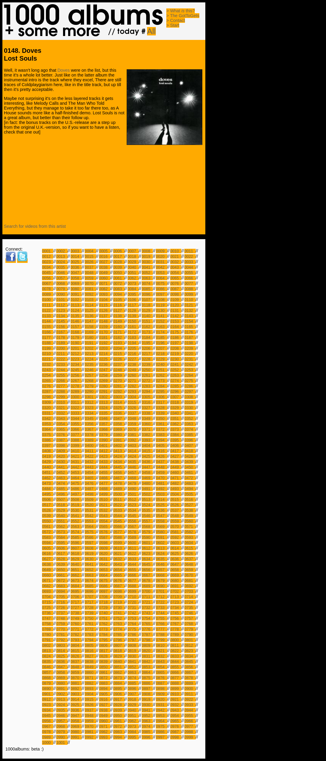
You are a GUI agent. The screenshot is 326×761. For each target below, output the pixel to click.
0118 (147, 305)
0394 (161, 440)
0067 (47, 283)
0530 (76, 510)
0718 (104, 602)
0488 (104, 488)
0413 (118, 451)
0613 (161, 548)
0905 (104, 694)
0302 (104, 397)
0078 (47, 289)
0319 (189, 402)
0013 (61, 256)
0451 (47, 472)
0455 (104, 472)
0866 (175, 672)
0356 (90, 424)
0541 (76, 515)
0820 (147, 650)
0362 (175, 424)
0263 (175, 375)
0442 (76, 467)
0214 (104, 353)
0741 (118, 613)
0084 (133, 289)
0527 (189, 505)
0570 (175, 526)
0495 (47, 494)
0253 (189, 370)
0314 (118, 402)
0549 (189, 515)
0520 (90, 505)
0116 (118, 305)
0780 (47, 634)
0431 (76, 461)
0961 (118, 721)
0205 (133, 348)
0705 (61, 596)
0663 (90, 575)
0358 (118, 424)
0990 (61, 737)
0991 (76, 737)
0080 (76, 289)
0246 (90, 370)
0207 (161, 348)
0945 (47, 715)
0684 (76, 586)
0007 (133, 251)
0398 (61, 445)
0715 (47, 602)
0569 (161, 526)
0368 (104, 429)
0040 (133, 267)
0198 (189, 343)
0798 (147, 640)
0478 (118, 483)
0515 (175, 499)
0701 (161, 591)
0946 (61, 715)
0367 (90, 429)
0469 (147, 478)
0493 (175, 488)
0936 (76, 710)
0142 (175, 316)
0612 (147, 548)
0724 (189, 602)
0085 (147, 289)
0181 (104, 337)
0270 (118, 380)
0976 (175, 726)
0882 (90, 683)
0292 (118, 391)
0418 (189, 451)
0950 (118, 715)
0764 (133, 623)
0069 (76, 283)
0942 (161, 710)
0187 (189, 337)
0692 (189, 586)
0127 (118, 310)
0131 (175, 310)
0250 (147, 370)
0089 (47, 294)
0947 (76, 715)
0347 (118, 418)
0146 (76, 321)
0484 (47, 488)
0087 (175, 289)
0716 (61, 602)
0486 (76, 488)
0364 (47, 429)
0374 (189, 429)
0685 (90, 586)
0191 (90, 343)
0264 (189, 375)
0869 (61, 677)
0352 (189, 418)
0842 (147, 661)
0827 (90, 656)
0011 (189, 251)
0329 (175, 407)
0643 (118, 564)
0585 (76, 537)
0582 (189, 532)
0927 (104, 704)
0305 (147, 397)
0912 (47, 699)
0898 (161, 688)
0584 (61, 537)
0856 (189, 667)
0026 (90, 262)
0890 (47, 688)
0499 (104, 494)
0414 (133, 451)
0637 (189, 559)
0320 (47, 407)
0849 (90, 667)
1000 (47, 742)
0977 (189, 726)
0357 (104, 424)
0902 (61, 694)
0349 (147, 418)
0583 (47, 537)
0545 (133, 515)
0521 (104, 505)
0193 (118, 343)
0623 (147, 553)
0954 (175, 715)
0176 (189, 332)
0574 (76, 532)
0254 (47, 375)
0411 (90, 451)
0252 (175, 370)
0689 (147, 586)
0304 (133, 397)
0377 (76, 434)
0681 (189, 580)
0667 (147, 575)
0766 (161, 623)
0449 (175, 467)
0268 (90, 380)
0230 (175, 359)
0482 (175, 483)
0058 (76, 278)
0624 (161, 553)
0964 (161, 721)
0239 (147, 364)
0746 (189, 613)
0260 (133, 375)
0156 (61, 326)
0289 (76, 391)
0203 (104, 348)
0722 (161, 602)
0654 (118, 569)
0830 (133, 656)
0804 (76, 645)
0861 (104, 672)
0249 (133, 370)
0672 (61, 580)
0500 (118, 494)
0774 (118, 629)
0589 (133, 537)
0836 (61, 661)
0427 (175, 456)
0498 (90, 494)
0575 (90, 532)
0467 (118, 478)
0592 (175, 537)
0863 (133, 672)
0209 (189, 348)
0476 (90, 483)
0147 (90, 321)
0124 (76, 310)
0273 (161, 380)
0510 (104, 499)
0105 (118, 299)
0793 (76, 640)
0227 (133, 359)
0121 (189, 305)
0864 (147, 672)
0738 (76, 613)
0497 (76, 494)
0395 (175, 440)
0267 (76, 380)
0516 (189, 499)
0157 (76, 326)
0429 (47, 461)
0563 (76, 526)
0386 (47, 440)
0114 (90, 305)
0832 (161, 656)
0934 (47, 710)
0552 (76, 521)
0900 (189, 688)
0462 (47, 478)
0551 (61, 521)
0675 (104, 580)
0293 (133, 391)
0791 (47, 640)
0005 (104, 251)
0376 (61, 434)
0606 (61, 548)
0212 (76, 353)
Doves (63, 70)
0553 (90, 521)
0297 (189, 391)
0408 (47, 451)
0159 (104, 326)
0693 (47, 591)
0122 (47, 310)
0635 (161, 559)
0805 (90, 645)
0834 (189, 656)
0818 (118, 650)
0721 (147, 602)
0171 (118, 332)
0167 (61, 332)
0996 (147, 737)
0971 (104, 726)
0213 (90, 353)
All (151, 31)
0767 (175, 623)
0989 (47, 737)
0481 (161, 483)
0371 (147, 429)
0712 (161, 596)
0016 (104, 256)
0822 (175, 650)
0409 (61, 451)
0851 (118, 667)
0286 (189, 386)
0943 (175, 710)
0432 (90, 461)
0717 (76, 602)
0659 (189, 569)
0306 (161, 397)
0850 (104, 667)
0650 (61, 569)
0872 (104, 677)
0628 (61, 559)
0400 (90, 445)
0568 (147, 526)
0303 (118, 397)
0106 (133, 299)
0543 (104, 515)
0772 (90, 629)
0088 (189, 289)
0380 (118, 434)
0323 (90, 407)
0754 (147, 618)
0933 (189, 704)
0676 (118, 580)
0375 (47, 434)
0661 (61, 575)
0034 (47, 267)
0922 (189, 699)
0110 (189, 299)
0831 (147, 656)
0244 (61, 370)
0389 (90, 440)
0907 (133, 694)
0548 (175, 515)
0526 (175, 505)
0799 (161, 640)
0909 (161, 694)
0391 (118, 440)
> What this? (180, 10)
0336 (118, 413)
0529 (61, 510)
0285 (175, 386)
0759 (61, 623)
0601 (147, 542)
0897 (147, 688)
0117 (133, 305)
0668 (161, 575)
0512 (133, 499)
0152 (161, 321)
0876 (161, 677)
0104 (104, 299)
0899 (175, 688)
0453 (76, 472)
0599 (118, 542)
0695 (76, 591)
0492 (161, 488)
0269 (104, 380)
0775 (133, 629)
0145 (61, 321)
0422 (90, 456)
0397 (47, 445)
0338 (147, 413)
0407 (189, 445)
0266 (61, 380)
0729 (104, 607)
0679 (161, 580)
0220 (189, 353)
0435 (133, 461)
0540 (61, 515)
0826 (76, 656)
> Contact (175, 20)
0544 (118, 515)
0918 (133, 699)
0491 (147, 488)
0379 (104, 434)
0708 (104, 596)
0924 (61, 704)
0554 (104, 521)
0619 (90, 553)
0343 (61, 418)
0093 (104, 294)
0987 (175, 731)
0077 (189, 283)
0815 (76, 650)
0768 (189, 623)
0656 (147, 569)
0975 (161, 726)
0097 (161, 294)
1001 (61, 742)
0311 (76, 402)
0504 (175, 494)
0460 (175, 472)
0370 (133, 429)
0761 (90, 623)
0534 (133, 510)
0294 (147, 391)
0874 (133, 677)
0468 (133, 478)
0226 (118, 359)
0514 (161, 499)
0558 (161, 521)
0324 (104, 407)
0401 (104, 445)
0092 (90, 294)
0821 (161, 650)
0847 (61, 667)
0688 (133, 586)
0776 (147, 629)
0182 (118, 337)
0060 (104, 278)
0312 (90, 402)
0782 (76, 634)
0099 (189, 294)
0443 (90, 467)
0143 (189, 316)
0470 (161, 478)
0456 (118, 472)
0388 (76, 440)
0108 (161, 299)
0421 (76, 456)
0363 (189, 424)
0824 (47, 656)
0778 (175, 629)
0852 (133, 667)
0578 (133, 532)
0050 (118, 272)
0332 (61, 413)
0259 (118, 375)
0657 (161, 569)
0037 (90, 267)
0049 (104, 272)
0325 (118, 407)
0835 (47, 661)
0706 (76, 596)
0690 (161, 586)
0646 (161, 564)
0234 (76, 364)
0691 (175, 586)
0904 (90, 694)
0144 (47, 321)
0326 (133, 407)
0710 (133, 596)
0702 (175, 591)
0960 (104, 721)
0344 (76, 418)
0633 (133, 559)
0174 (161, 332)
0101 (61, 299)
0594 (47, 542)
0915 (90, 699)
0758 (47, 623)
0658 (175, 569)
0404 (147, 445)
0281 (118, 386)
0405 (161, 445)
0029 (133, 262)
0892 (76, 688)
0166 (47, 332)
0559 (175, 521)
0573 (61, 532)
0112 (61, 305)
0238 (133, 364)
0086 (161, 289)
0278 (76, 386)
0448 (161, 467)
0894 (104, 688)
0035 (61, 267)
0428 (189, 456)
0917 (118, 699)
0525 (161, 505)
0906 (118, 694)
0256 (76, 375)
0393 (147, 440)
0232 (47, 364)
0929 (133, 704)
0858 (61, 672)
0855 (175, 667)
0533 (118, 510)
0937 (90, 710)
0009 (161, 251)
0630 (90, 559)
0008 (147, 251)
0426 (161, 456)
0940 (133, 710)
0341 (189, 413)
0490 (133, 488)
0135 (76, 316)
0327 (147, 407)
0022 (189, 256)
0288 (61, 391)
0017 (118, 256)
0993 (104, 737)
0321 (61, 407)
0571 (189, 526)
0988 (189, 731)
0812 (189, 645)
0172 (133, 332)
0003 (76, 251)
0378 (90, 434)
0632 (118, 559)
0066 (189, 278)
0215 (118, 353)
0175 (175, 332)
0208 (175, 348)
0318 (175, 402)
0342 (47, 418)
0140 (147, 316)
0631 (104, 559)
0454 (90, 472)
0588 (118, 537)
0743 (147, 613)
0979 (61, 731)
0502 (147, 494)
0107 (147, 299)
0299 (61, 397)
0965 (175, 721)
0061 (118, 278)
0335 (104, 413)
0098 (175, 294)
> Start (172, 25)
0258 (104, 375)
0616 (47, 553)
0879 (47, 683)
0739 (90, 613)
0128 (133, 310)
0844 (175, 661)
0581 (175, 532)
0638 (47, 564)
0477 (104, 483)
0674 (90, 580)
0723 (175, 602)
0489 (118, 488)
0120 (175, 305)
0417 (175, 451)
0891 (61, 688)
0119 (161, 305)
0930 (147, 704)
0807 (118, 645)
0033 (189, 262)
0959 (90, 721)
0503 (161, 494)
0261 (147, 375)
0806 (104, 645)
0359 (133, 424)
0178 (61, 337)
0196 (161, 343)
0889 (189, 683)
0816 (90, 650)
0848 (76, 667)
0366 (76, 429)
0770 (61, 629)
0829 (118, 656)
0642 (104, 564)
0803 (61, 645)
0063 (147, 278)
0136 (90, 316)
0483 (189, 483)
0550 (47, 521)
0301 (90, 397)
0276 (47, 386)
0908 (147, 694)
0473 (47, 483)
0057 (61, 278)
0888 (175, 683)
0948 (90, 715)
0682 (47, 586)
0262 (161, 375)
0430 (61, 461)
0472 (189, 478)
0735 (189, 607)
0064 (161, 278)
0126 (104, 310)
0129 (147, 310)
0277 (61, 386)
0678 (147, 580)
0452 (61, 472)
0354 (61, 424)
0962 (133, 721)
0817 (104, 650)
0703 (189, 591)
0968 (61, 726)
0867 (189, 672)
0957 (61, 721)
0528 (47, 510)
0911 (189, 694)
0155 (47, 326)
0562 (61, 526)
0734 (175, 607)
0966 (189, 721)
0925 (76, 704)
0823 (189, 650)
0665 (118, 575)
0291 (104, 391)
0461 (189, 472)
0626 (189, 553)
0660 (47, 575)
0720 (133, 602)
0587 (104, 537)
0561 (47, 526)
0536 (161, 510)
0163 (161, 326)
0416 (161, 451)
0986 (161, 731)
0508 (76, 499)
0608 (90, 548)
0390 (104, 440)
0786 (133, 634)
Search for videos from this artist (35, 226)
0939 (118, 710)
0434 (118, 461)
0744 (161, 613)
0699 (133, 591)
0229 (161, 359)
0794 (90, 640)
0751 (104, 618)
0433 (104, 461)
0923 (47, 704)
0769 (47, 629)
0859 (76, 672)
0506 (47, 499)
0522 (118, 505)
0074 (147, 283)
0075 (161, 283)
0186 (175, 337)
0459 (161, 472)
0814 (61, 650)
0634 (147, 559)
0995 (133, 737)
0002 (61, 251)
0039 (118, 267)
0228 (147, 359)
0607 (76, 548)
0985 (147, 731)
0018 (133, 256)
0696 (90, 591)
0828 (104, 656)
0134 (61, 316)
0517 (47, 505)
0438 (175, 461)
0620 (104, 553)
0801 (189, 640)
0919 (147, 699)
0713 (175, 596)
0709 (118, 596)
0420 (61, 456)
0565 (104, 526)
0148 (104, 321)
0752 (118, 618)
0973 (133, 726)
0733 (161, 607)
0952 (147, 715)
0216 (133, 353)
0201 (76, 348)
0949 (104, 715)
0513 (147, 499)
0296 (175, 391)
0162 (147, 326)
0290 (90, 391)
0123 (61, 310)
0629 (76, 559)
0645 (147, 564)
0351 (175, 418)
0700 (147, 591)
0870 (76, 677)
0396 (189, 440)
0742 (133, 613)
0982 (104, 731)
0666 (133, 575)
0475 (76, 483)
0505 (189, 494)
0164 (175, 326)
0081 (90, 289)
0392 (133, 440)
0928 (118, 704)
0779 (189, 629)
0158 (90, 326)
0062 (133, 278)
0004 (90, 251)
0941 (147, 710)
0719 (118, 602)
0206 (147, 348)
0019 (147, 256)
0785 (118, 634)
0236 (104, 364)
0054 (175, 272)
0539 (47, 515)
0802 (47, 645)
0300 (76, 397)
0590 (147, 537)
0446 (133, 467)
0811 (175, 645)
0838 (90, 661)
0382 (147, 434)
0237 (118, 364)
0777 (161, 629)
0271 (133, 380)
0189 (61, 343)
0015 (90, 256)
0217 (147, 353)
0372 (161, 429)
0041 (147, 267)
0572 (47, 532)
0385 (189, 434)
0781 (61, 634)
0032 (175, 262)
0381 (133, 434)
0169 (90, 332)
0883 (104, 683)
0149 (118, 321)
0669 (175, 575)
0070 (90, 283)
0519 (76, 505)
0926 (90, 704)
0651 (76, 569)
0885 (133, 683)
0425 (147, 456)
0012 (47, 256)
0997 (161, 737)
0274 (175, 380)
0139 (133, 316)
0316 (147, 402)
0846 (47, 667)
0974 (147, 726)
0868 (47, 677)
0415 (147, 451)
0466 (104, 478)
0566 (118, 526)
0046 (61, 272)
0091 (76, 294)
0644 (133, 564)
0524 (147, 505)
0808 (133, 645)
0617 (61, 553)
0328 (161, 407)
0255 (61, 375)
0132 (189, 310)
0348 (133, 418)
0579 (147, 532)
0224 (90, 359)
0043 (175, 267)
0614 (175, 548)
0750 (90, 618)
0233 (61, 364)
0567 (133, 526)
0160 (118, 326)
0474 (61, 483)
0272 (147, 380)
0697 (104, 591)
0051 (133, 272)
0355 (76, 424)
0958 (76, 721)
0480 (147, 483)
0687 (118, 586)
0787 (147, 634)
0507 (61, 499)
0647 (175, 564)
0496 (61, 494)
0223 (76, 359)
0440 (47, 467)
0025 (76, 262)
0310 (61, 402)
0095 (133, 294)
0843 (161, 661)
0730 (118, 607)
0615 (189, 548)
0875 (147, 677)
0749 (76, 618)
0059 (90, 278)
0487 (90, 488)
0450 (189, 467)
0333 (76, 413)
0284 (161, 386)
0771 (76, 629)
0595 (61, 542)
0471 (175, 478)
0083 (118, 289)
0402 (118, 445)
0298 (47, 397)
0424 (118, 456)
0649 (47, 569)
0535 (147, 510)
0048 (90, 272)
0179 (76, 337)
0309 (47, 402)
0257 (90, 375)
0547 (161, 515)
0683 (61, 586)
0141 (161, 316)
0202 (90, 348)
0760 (76, 623)
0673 (76, 580)
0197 (175, 343)
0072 (118, 283)
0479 (133, 483)
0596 (76, 542)
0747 (47, 618)
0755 (161, 618)
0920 (161, 699)
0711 (147, 596)
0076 (175, 283)
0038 (104, 267)
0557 (147, 521)
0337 (133, 413)
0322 (76, 407)
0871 (90, 677)
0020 (161, 256)
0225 (104, 359)
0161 (133, 326)
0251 (161, 370)
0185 (161, 337)
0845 (189, 661)
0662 (76, 575)
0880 (61, 683)
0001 (47, 251)
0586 (90, 537)
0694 (61, 591)
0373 (175, 429)
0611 (133, 548)
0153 (175, 321)
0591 (161, 537)
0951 (133, 715)
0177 (47, 337)
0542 (90, 515)
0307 (175, 397)
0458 (147, 472)
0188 (47, 343)
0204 (118, 348)
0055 (189, 272)
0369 (118, 429)
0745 (175, 613)
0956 (47, 721)
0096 (147, 294)
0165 (189, 326)
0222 (61, 359)
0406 (175, 445)
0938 (104, 710)
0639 (61, 564)
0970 (90, 726)
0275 (189, 380)
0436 (147, 461)
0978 (47, 731)
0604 (189, 542)
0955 (189, 715)
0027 (104, 262)
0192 (104, 343)
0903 (76, 694)
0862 (118, 672)
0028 (118, 262)
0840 (118, 661)
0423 (104, 456)
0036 (76, 267)
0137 (104, 316)
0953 (161, 715)
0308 (189, 397)
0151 (147, 321)
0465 (90, 478)
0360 (147, 424)
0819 (133, 650)
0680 (175, 580)
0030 (147, 262)
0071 (104, 283)
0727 (76, 607)
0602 (161, 542)
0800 (175, 640)
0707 (90, 596)
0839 (104, 661)
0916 (104, 699)
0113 (76, 305)
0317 (161, 402)
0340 (175, 413)
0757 (189, 618)
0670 (189, 575)
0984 (133, 731)
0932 (175, 704)
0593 (189, 537)
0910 (175, 694)
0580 (161, 532)
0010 (175, 251)
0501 (133, 494)
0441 (61, 467)
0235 (90, 364)
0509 (90, 499)
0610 (118, 548)
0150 (133, 321)
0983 (118, 731)
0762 (104, 623)
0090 (61, 294)
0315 (133, 402)
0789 (175, 634)
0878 (189, 677)
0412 (104, 451)
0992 (90, 737)
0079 (61, 289)
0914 (76, 699)
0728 (90, 607)
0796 (118, 640)
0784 (104, 634)
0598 (104, 542)
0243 (47, 370)
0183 (133, 337)
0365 (61, 429)
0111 (47, 305)
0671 (47, 580)
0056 (47, 278)
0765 (147, 623)
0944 (189, 710)
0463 (61, 478)
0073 (133, 283)
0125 (90, 310)
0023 (47, 262)
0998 (175, 737)
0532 (104, 510)
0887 (161, 683)
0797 (133, 640)
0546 (147, 515)
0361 (161, 424)
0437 (161, 461)
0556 (133, 521)
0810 (161, 645)
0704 (47, 596)
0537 (175, 510)
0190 (76, 343)
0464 (76, 478)
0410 (76, 451)
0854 (161, 667)
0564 (90, 526)
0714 (189, 596)
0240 (161, 364)
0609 (104, 548)
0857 (47, 672)
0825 (61, 656)
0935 (61, 710)
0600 (133, 542)
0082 (104, 289)
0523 (133, 505)
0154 (189, 321)
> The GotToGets (182, 15)
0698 (118, 591)
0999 (189, 737)
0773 (104, 629)
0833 (175, 656)
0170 (104, 332)
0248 (118, 370)
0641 (90, 564)
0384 (175, 434)
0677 (133, 580)
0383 (161, 434)
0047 (76, 272)
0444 (104, 467)
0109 (175, 299)
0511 (118, 499)
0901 (47, 694)
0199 (47, 348)
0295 (161, 391)
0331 (47, 413)
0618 (76, 553)
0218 (161, 353)
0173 (147, 332)
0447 (147, 467)
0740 (104, 613)
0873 (118, 677)
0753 (133, 618)
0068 (61, 283)
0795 (104, 640)
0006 (118, 251)
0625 (175, 553)
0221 (47, 359)
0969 (76, 726)
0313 (104, 402)
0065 (175, 278)
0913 (61, 699)
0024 (61, 262)
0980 (76, 731)
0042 (161, 267)
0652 (90, 569)
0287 (47, 391)
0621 (118, 553)
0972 (118, 726)
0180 (90, 337)
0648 (189, 564)
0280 (104, 386)
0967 (47, 726)
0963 (147, 721)
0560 (189, 521)
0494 (189, 488)
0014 (76, 256)
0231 (189, 359)
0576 (104, 532)
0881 (76, 683)
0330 (189, 407)
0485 (61, 488)
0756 (175, 618)
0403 (133, 445)
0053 (161, 272)
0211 (61, 353)
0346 (104, 418)
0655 (133, 569)
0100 (47, 299)
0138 (118, 316)
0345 (90, 418)
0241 (175, 364)
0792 (61, 640)
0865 (161, 672)
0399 (76, 445)
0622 (133, 553)
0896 (133, 688)
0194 (133, 343)
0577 (118, 532)
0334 (90, 413)
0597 (90, 542)
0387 (61, 440)
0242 (189, 364)
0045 (47, 272)
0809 (147, 645)
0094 (118, 294)
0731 (133, 607)
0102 (76, 299)
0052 (147, 272)
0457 (133, 472)
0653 (104, 569)
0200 (61, 348)
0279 (90, 386)
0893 (90, 688)
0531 (90, 510)
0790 (189, 634)
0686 (104, 586)
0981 (90, 731)
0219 (175, 353)
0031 (161, 262)
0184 (147, 337)
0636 (175, 559)
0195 (147, 343)
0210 (47, 353)
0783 (90, 634)
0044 (189, 267)
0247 (104, 370)
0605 (47, 548)
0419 (47, 456)
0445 (118, 467)
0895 (118, 688)
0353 (47, 424)
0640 (76, 564)
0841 (133, 661)
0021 (175, 256)
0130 (161, 310)
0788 (161, 634)
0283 (147, 386)
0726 (61, 607)
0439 (189, 461)
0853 (147, 667)
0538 (189, 510)
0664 (104, 575)
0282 (133, 386)
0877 (175, 677)
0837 (76, 661)
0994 (118, 737)
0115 (104, 305)
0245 (76, 370)
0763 (118, 623)
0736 (47, 613)
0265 (47, 380)
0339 (161, 413)
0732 (147, 607)
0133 (47, 316)
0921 (175, 699)
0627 (47, 559)
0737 (61, 613)
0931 (161, 704)
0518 (61, 505)
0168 (76, 332)
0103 (90, 299)
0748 (61, 618)
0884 (118, 683)
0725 (47, 607)
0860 (90, 672)
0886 (147, 683)
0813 (47, 650)
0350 (161, 418)
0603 (175, 542)
